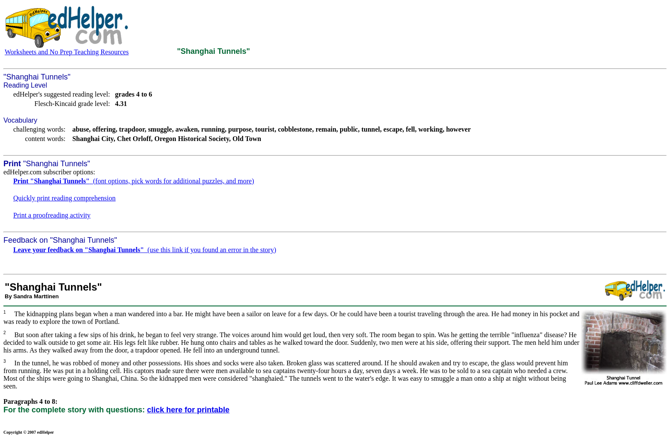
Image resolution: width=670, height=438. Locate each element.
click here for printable (188, 410)
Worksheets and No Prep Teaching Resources (67, 52)
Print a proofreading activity (52, 215)
